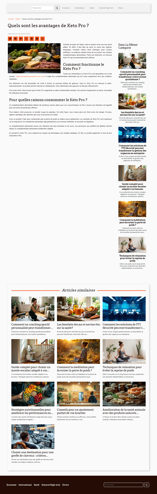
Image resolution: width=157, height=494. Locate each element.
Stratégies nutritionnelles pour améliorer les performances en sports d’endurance (31, 413)
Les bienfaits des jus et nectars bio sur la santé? (132, 113)
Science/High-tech (106, 8)
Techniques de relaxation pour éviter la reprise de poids (132, 258)
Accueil (10, 19)
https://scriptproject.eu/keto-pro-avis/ (30, 76)
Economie (66, 8)
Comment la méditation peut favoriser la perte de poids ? (132, 222)
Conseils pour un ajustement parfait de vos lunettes (75, 411)
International (79, 8)
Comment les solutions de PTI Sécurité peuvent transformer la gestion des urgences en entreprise (132, 149)
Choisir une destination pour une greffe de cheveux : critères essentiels (32, 455)
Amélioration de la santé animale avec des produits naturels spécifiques (124, 413)
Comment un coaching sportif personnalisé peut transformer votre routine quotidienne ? (132, 76)
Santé (92, 8)
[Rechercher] (42, 8)
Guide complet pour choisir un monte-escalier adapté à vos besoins (132, 186)
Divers (120, 8)
